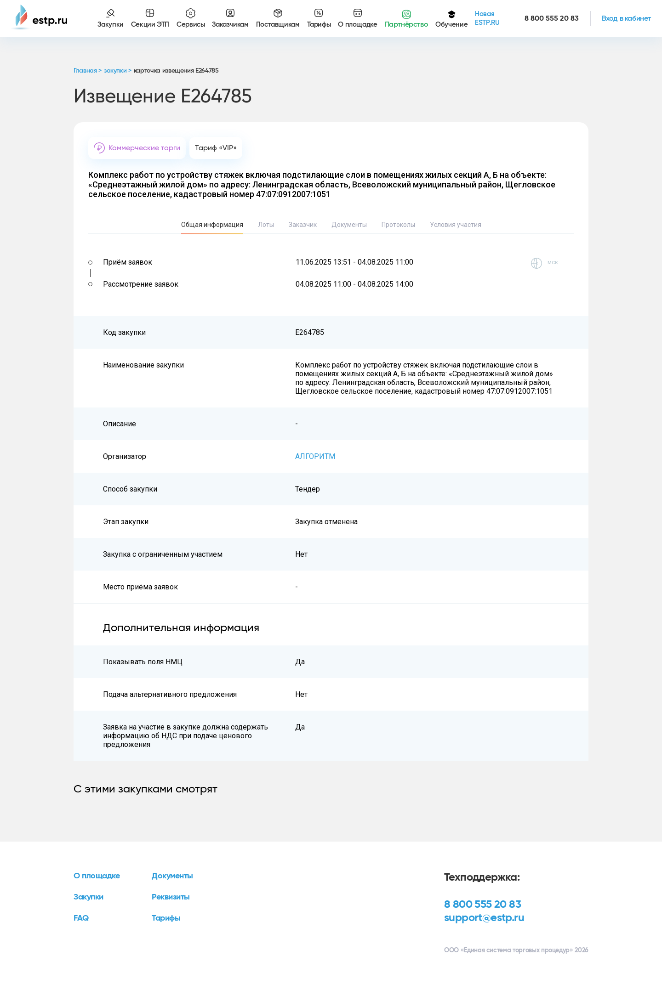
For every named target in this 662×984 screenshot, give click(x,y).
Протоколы (398, 224)
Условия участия (455, 224)
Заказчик (303, 224)
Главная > (88, 71)
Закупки (88, 897)
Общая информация (212, 224)
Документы (349, 224)
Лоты (266, 224)
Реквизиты (171, 897)
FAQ (81, 918)
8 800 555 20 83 (482, 904)
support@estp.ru (484, 917)
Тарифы (166, 918)
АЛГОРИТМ (315, 456)
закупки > (117, 71)
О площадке (97, 876)
